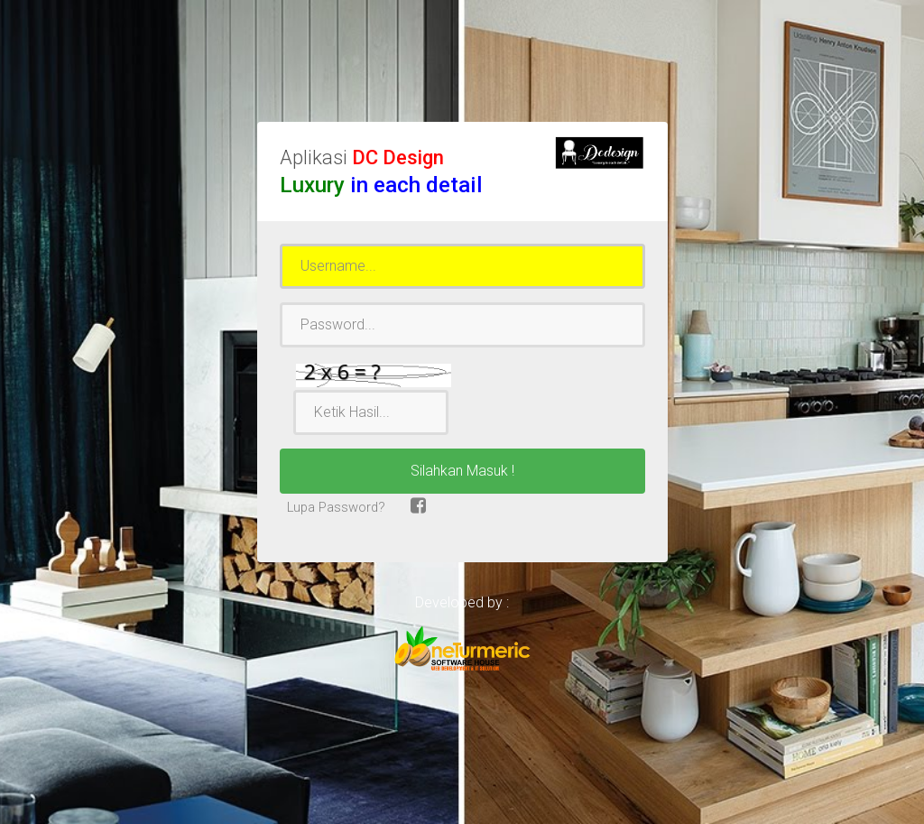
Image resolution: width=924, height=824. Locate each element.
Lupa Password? (334, 507)
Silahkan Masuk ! (462, 470)
